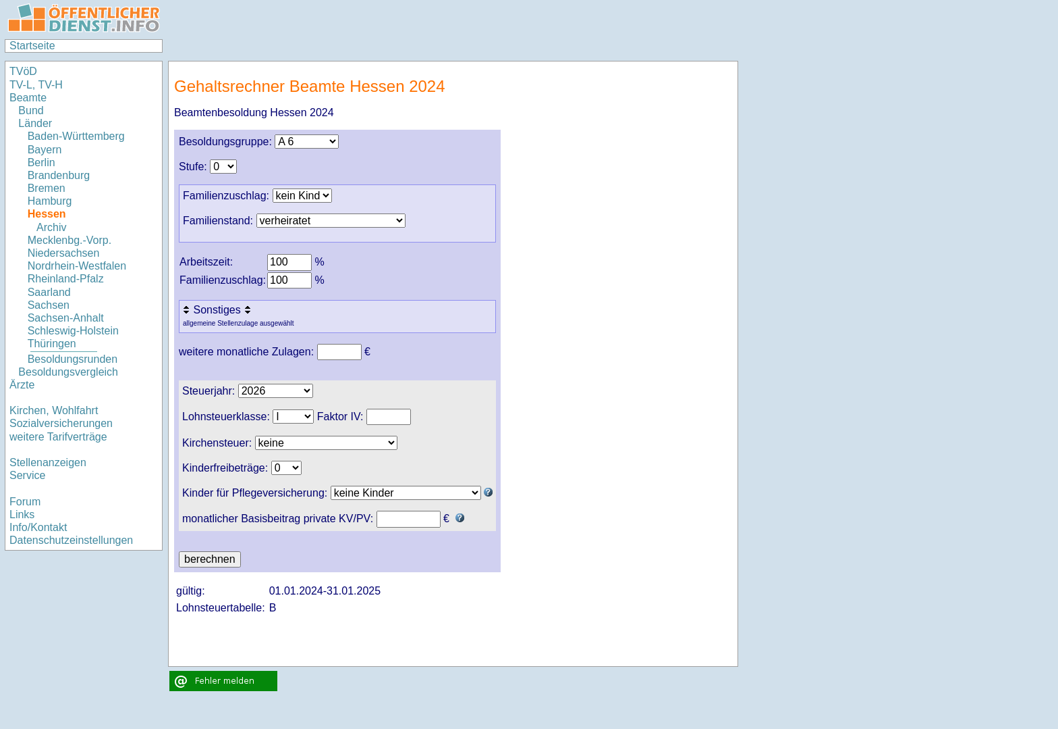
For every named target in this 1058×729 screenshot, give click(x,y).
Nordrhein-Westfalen (77, 266)
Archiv (51, 227)
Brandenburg (59, 175)
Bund (30, 110)
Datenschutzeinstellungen (71, 540)
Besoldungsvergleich (68, 372)
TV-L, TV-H (36, 85)
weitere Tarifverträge (58, 437)
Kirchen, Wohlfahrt (53, 410)
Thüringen (52, 343)
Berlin (41, 162)
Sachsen (48, 305)
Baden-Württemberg (76, 136)
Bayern (45, 149)
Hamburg (50, 201)
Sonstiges (218, 310)
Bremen (46, 188)
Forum (24, 501)
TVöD (23, 71)
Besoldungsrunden (72, 359)
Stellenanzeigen (47, 462)
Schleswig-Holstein (73, 330)
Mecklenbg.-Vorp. (70, 240)
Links (21, 514)
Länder (35, 123)
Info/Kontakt (38, 527)
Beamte (28, 97)
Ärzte (21, 385)
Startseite (32, 45)
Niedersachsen (64, 253)
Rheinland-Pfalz (66, 278)
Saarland (49, 292)
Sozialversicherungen (61, 423)
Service (27, 475)
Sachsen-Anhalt (66, 318)
